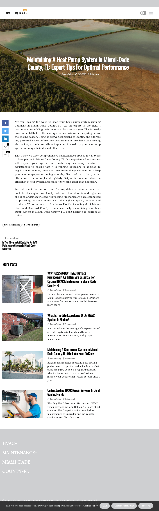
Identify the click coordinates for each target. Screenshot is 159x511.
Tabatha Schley (67, 74)
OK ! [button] (105, 505)
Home (7, 13)
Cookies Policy (90, 505)
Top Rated (21, 12)
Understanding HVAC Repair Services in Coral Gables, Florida (73, 392)
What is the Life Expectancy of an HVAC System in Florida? (70, 317)
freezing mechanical (12, 224)
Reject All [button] (145, 505)
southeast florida (32, 224)
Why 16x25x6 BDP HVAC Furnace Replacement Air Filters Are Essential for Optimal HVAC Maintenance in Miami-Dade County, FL (71, 279)
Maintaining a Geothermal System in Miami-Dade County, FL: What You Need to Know (72, 351)
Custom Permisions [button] (124, 505)
